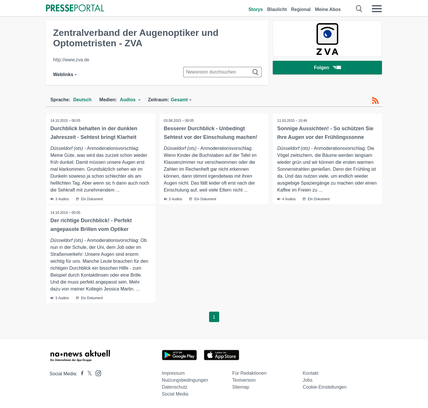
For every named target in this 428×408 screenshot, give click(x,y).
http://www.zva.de (71, 59)
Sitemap (240, 387)
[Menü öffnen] (377, 9)
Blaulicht (277, 9)
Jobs (307, 380)
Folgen (327, 67)
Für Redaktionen (249, 373)
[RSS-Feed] (375, 100)
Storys (255, 9)
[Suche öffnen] (359, 9)
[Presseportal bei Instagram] (96, 372)
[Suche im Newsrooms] (222, 72)
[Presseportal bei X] (88, 373)
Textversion (244, 380)
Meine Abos (328, 9)
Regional (301, 9)
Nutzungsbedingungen (185, 380)
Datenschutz (175, 387)
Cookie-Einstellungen (324, 387)
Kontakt (310, 373)
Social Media (175, 394)
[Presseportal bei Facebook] (80, 373)
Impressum (173, 373)
